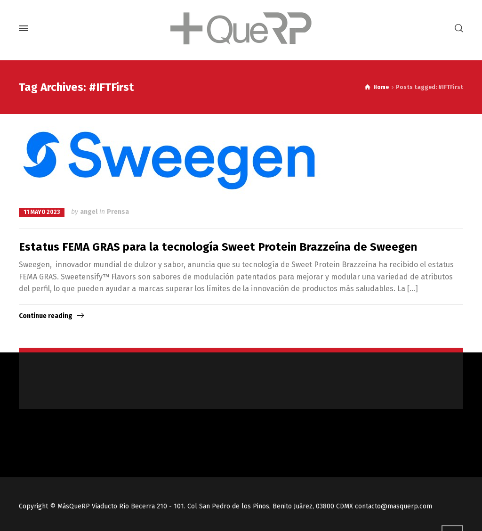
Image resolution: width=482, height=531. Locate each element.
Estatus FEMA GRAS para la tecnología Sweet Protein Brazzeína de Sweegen (218, 246)
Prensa (118, 212)
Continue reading (45, 316)
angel (88, 212)
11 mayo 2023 (42, 212)
